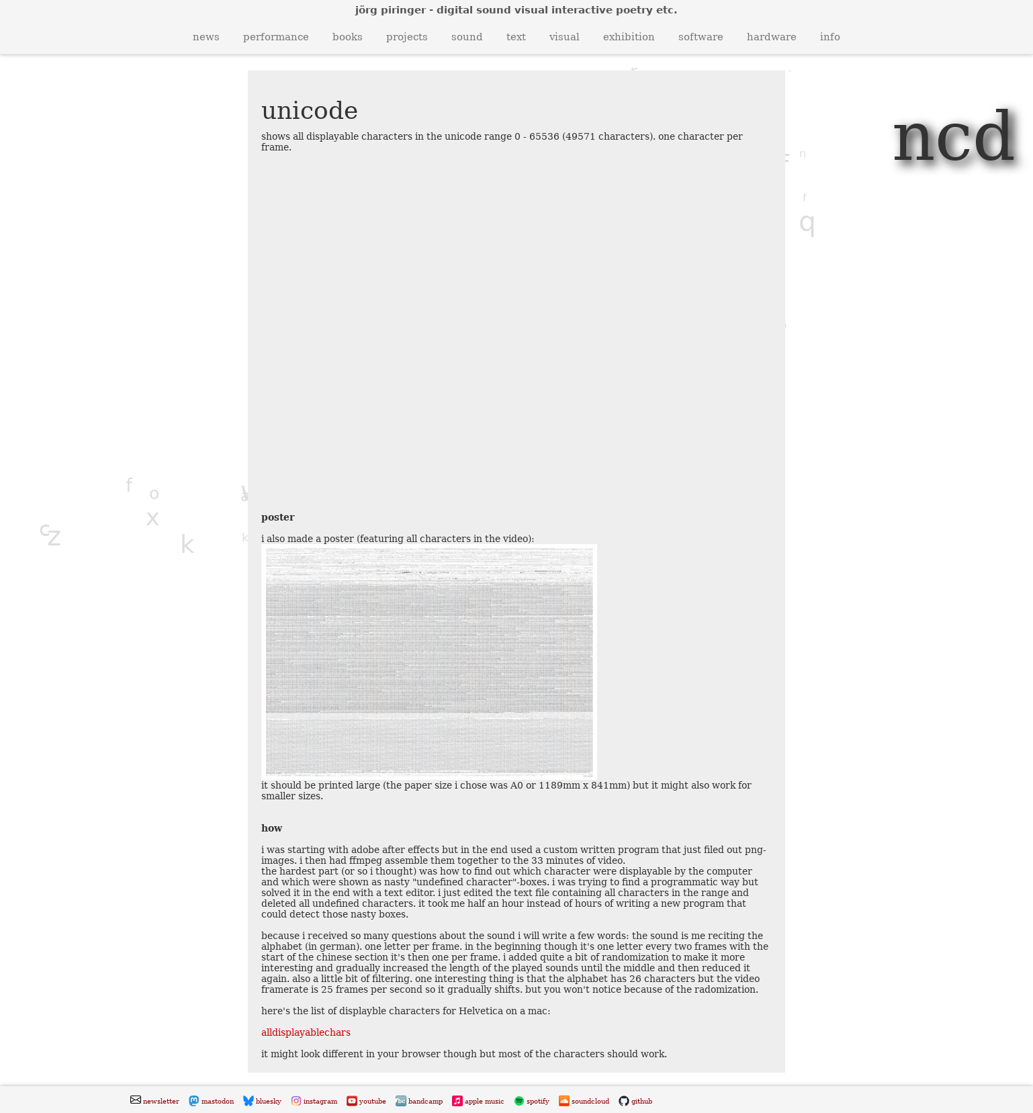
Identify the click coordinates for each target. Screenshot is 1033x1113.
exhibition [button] (629, 37)
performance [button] (276, 37)
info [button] (830, 37)
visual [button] (564, 37)
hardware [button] (772, 37)
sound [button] (467, 37)
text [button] (516, 37)
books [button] (347, 37)
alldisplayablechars (306, 1032)
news (206, 37)
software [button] (700, 37)
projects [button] (407, 37)
